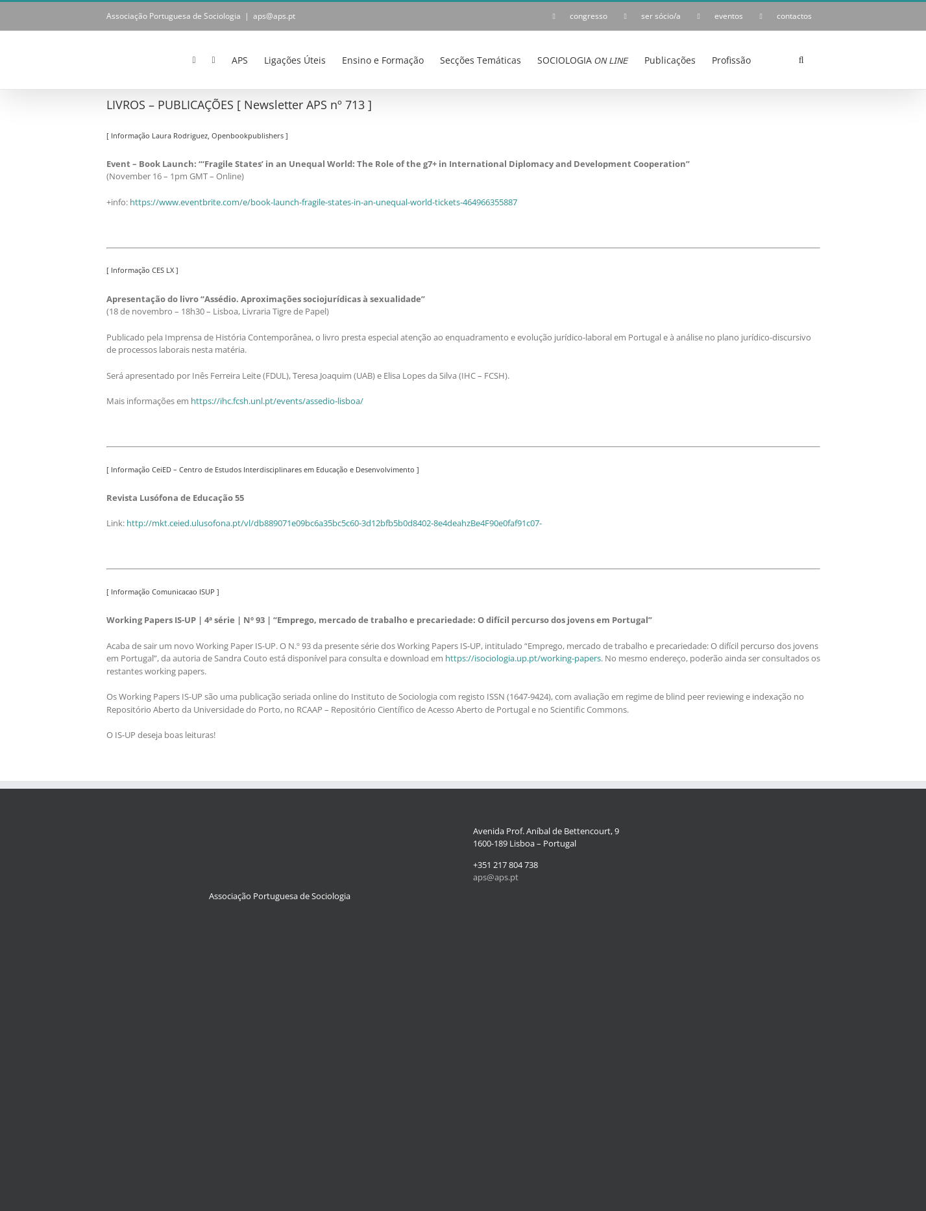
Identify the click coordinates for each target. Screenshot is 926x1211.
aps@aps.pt (274, 15)
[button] (801, 59)
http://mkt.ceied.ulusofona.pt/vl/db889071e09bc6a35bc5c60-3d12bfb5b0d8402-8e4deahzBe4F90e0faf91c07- (334, 523)
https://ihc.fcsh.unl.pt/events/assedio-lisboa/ (277, 401)
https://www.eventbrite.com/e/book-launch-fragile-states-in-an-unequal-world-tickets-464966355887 (323, 202)
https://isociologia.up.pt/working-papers (523, 658)
